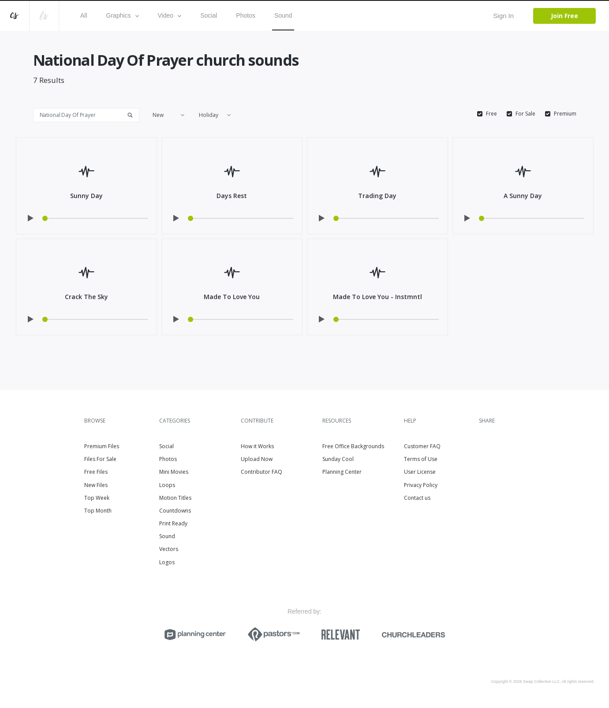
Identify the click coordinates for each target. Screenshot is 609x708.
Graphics (122, 15)
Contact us (417, 498)
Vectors (168, 549)
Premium (565, 113)
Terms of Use (420, 459)
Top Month (98, 510)
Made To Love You (232, 296)
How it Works (257, 446)
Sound (283, 15)
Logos (167, 562)
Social (208, 15)
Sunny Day (86, 195)
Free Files (96, 472)
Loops (167, 485)
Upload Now (257, 459)
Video (170, 15)
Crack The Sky (86, 296)
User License (420, 472)
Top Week (96, 498)
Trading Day (377, 195)
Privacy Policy (420, 485)
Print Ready (173, 523)
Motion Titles (175, 498)
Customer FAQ (422, 446)
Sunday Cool (338, 459)
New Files (96, 485)
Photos (245, 15)
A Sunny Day (523, 195)
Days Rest (232, 195)
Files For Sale (100, 459)
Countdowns (175, 510)
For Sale (525, 113)
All (83, 15)
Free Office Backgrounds (353, 446)
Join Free (564, 15)
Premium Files (101, 446)
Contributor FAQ (261, 472)
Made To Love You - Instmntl (377, 296)
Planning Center (342, 472)
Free (491, 113)
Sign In (503, 15)
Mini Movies (173, 472)
